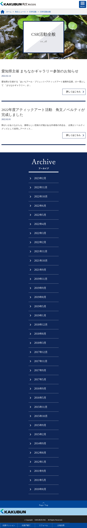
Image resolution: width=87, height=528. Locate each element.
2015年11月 (40, 406)
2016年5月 (40, 397)
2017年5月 (40, 379)
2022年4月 (40, 224)
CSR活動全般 (45, 12)
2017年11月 (40, 361)
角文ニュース (20, 12)
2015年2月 (40, 434)
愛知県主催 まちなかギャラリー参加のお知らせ (40, 71)
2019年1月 (40, 315)
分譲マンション (9, 525)
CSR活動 (32, 12)
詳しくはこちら (73, 92)
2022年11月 (40, 187)
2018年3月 (40, 342)
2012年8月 (40, 452)
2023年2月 (40, 178)
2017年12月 (41, 352)
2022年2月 (40, 242)
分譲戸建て (26, 525)
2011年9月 (40, 470)
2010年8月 (40, 489)
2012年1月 (40, 461)
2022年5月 (40, 214)
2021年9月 (40, 269)
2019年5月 (40, 306)
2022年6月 (40, 205)
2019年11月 (40, 278)
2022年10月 (41, 196)
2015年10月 (41, 416)
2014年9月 (40, 443)
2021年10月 (41, 260)
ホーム (9, 12)
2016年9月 (40, 388)
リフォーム (43, 525)
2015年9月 (40, 425)
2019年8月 (40, 297)
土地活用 (60, 525)
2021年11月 (40, 251)
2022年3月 (40, 233)
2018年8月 (40, 333)
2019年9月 (40, 288)
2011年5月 (40, 480)
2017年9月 (40, 370)
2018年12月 (41, 324)
